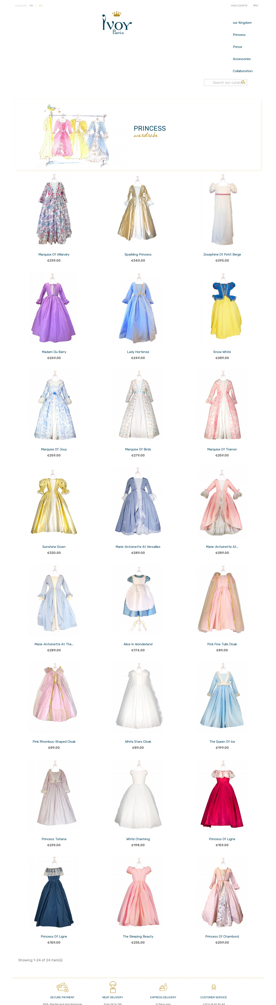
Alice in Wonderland (138, 610)
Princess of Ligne (222, 805)
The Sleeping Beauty (138, 903)
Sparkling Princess (138, 221)
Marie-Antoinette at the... (54, 610)
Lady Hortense (138, 318)
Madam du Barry (54, 318)
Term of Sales (24, 998)
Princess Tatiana (54, 805)
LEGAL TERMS (69, 998)
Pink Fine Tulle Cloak (222, 610)
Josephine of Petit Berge (222, 221)
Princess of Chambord (222, 903)
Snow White (222, 318)
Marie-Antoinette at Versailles (138, 513)
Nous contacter (92, 998)
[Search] (225, 19)
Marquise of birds (138, 416)
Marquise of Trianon (222, 416)
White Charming (138, 805)
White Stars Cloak (138, 708)
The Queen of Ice (222, 708)
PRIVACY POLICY (47, 998)
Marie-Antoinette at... (222, 513)
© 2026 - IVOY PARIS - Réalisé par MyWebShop (181, 998)
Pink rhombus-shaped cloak (54, 708)
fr (31, 5)
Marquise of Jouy (54, 416)
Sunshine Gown (54, 513)
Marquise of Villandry (53, 221)
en (41, 5)
